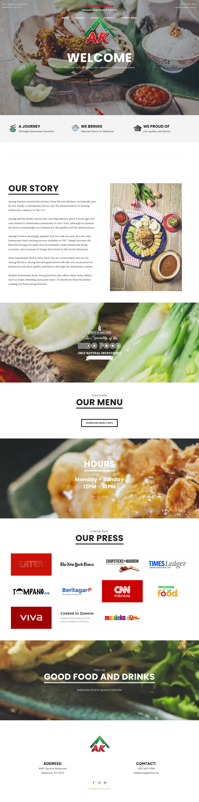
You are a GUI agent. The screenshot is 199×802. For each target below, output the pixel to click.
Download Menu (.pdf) (99, 423)
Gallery (80, 17)
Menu (65, 17)
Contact (110, 17)
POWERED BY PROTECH (100, 789)
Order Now (129, 17)
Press (95, 17)
